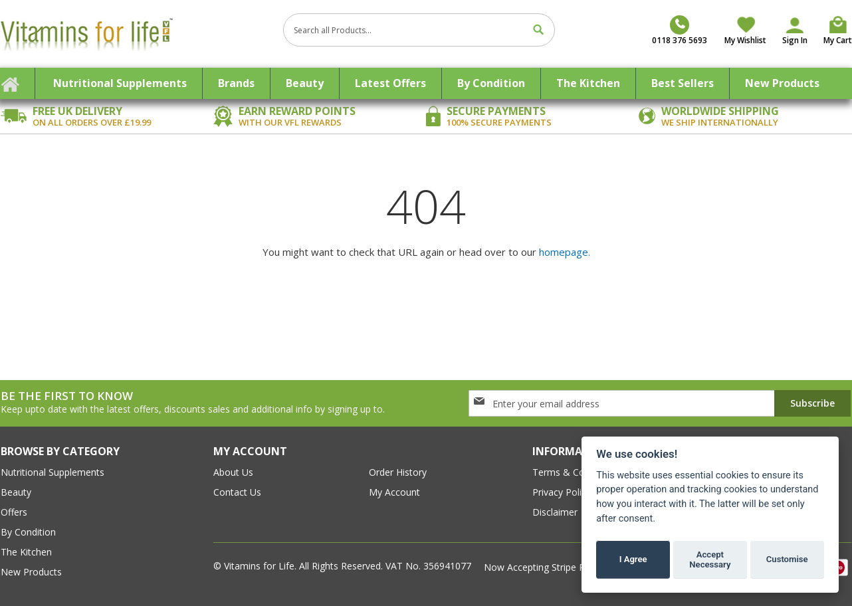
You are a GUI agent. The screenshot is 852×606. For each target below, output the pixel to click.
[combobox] (419, 30)
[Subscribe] (812, 403)
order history (398, 472)
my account (394, 492)
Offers (14, 512)
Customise (787, 559)
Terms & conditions (575, 472)
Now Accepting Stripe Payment (552, 567)
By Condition (28, 532)
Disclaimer (555, 512)
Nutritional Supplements (52, 472)
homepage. (564, 251)
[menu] (426, 83)
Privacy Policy (561, 492)
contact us (237, 492)
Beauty (16, 492)
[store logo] (137, 33)
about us (233, 472)
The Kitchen (26, 552)
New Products (31, 571)
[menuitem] (120, 83)
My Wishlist (745, 40)
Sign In (794, 40)
